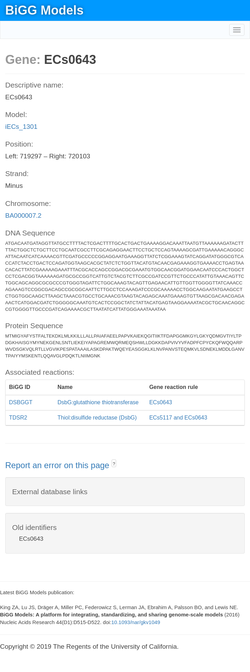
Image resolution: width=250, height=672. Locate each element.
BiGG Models (44, 10)
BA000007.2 (23, 215)
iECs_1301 (21, 126)
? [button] (114, 464)
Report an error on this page (58, 465)
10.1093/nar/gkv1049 (135, 622)
